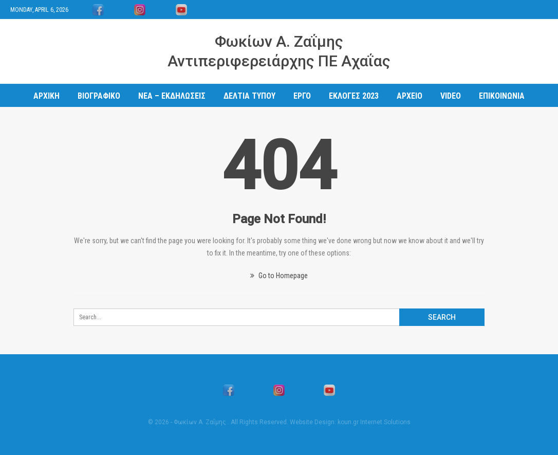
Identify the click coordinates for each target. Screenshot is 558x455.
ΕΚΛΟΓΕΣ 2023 (354, 96)
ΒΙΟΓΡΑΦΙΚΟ (99, 96)
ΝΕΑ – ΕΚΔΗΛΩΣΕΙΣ (172, 96)
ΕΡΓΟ (302, 96)
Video (450, 96)
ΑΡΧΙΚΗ (46, 96)
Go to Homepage (279, 275)
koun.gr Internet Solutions (374, 422)
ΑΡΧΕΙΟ (409, 96)
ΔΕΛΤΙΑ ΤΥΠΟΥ (249, 96)
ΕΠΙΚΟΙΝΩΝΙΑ (502, 96)
